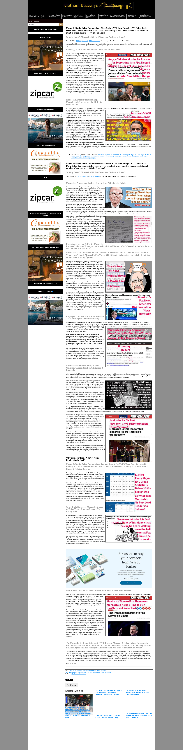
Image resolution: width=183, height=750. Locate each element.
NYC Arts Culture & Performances (54, 15)
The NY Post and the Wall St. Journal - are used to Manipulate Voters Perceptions (88, 672)
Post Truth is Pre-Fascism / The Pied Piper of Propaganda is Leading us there (78, 715)
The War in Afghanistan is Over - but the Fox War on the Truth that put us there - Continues (139, 715)
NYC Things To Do (43, 16)
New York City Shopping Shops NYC (78, 16)
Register (36, 21)
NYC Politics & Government (131, 15)
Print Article (71, 685)
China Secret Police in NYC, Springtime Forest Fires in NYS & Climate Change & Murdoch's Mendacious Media (77, 711)
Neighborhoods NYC (103, 15)
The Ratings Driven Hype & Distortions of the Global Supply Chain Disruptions (137, 692)
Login (30, 21)
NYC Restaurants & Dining (67, 15)
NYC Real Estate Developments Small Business (145, 16)
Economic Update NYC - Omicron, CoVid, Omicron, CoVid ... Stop (107, 716)
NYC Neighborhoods (82, 41)
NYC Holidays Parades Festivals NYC (91, 16)
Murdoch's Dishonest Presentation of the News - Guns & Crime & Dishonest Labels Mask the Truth (108, 692)
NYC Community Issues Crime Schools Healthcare (117, 15)
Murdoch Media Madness (79, 674)
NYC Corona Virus (94, 41)
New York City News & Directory (34, 15)
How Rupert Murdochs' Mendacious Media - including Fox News (87, 670)
